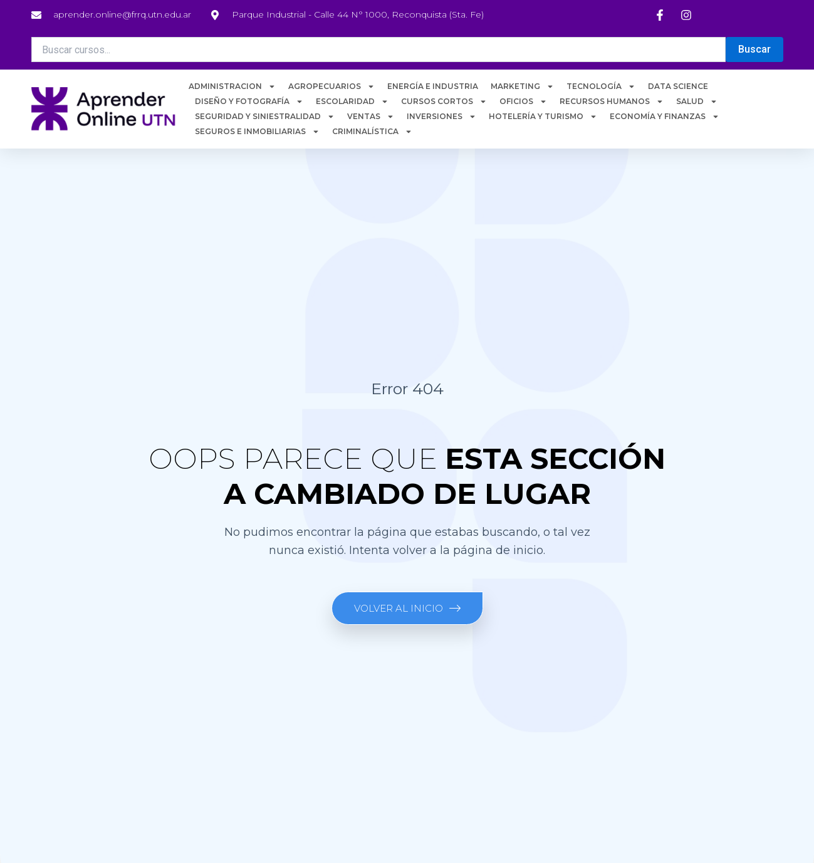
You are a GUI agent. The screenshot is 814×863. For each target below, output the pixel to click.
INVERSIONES (441, 116)
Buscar (754, 49)
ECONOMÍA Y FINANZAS (664, 116)
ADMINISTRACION (232, 86)
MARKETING (522, 86)
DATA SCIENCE (678, 86)
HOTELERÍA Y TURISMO (543, 116)
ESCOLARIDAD (352, 101)
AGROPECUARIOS (331, 86)
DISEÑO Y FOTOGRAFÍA (249, 101)
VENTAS (370, 116)
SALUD (696, 101)
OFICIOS (523, 101)
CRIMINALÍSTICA (372, 131)
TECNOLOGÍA (600, 86)
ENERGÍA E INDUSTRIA (432, 86)
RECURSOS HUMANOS (612, 101)
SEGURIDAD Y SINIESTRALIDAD (265, 116)
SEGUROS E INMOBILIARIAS (257, 131)
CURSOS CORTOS (444, 101)
